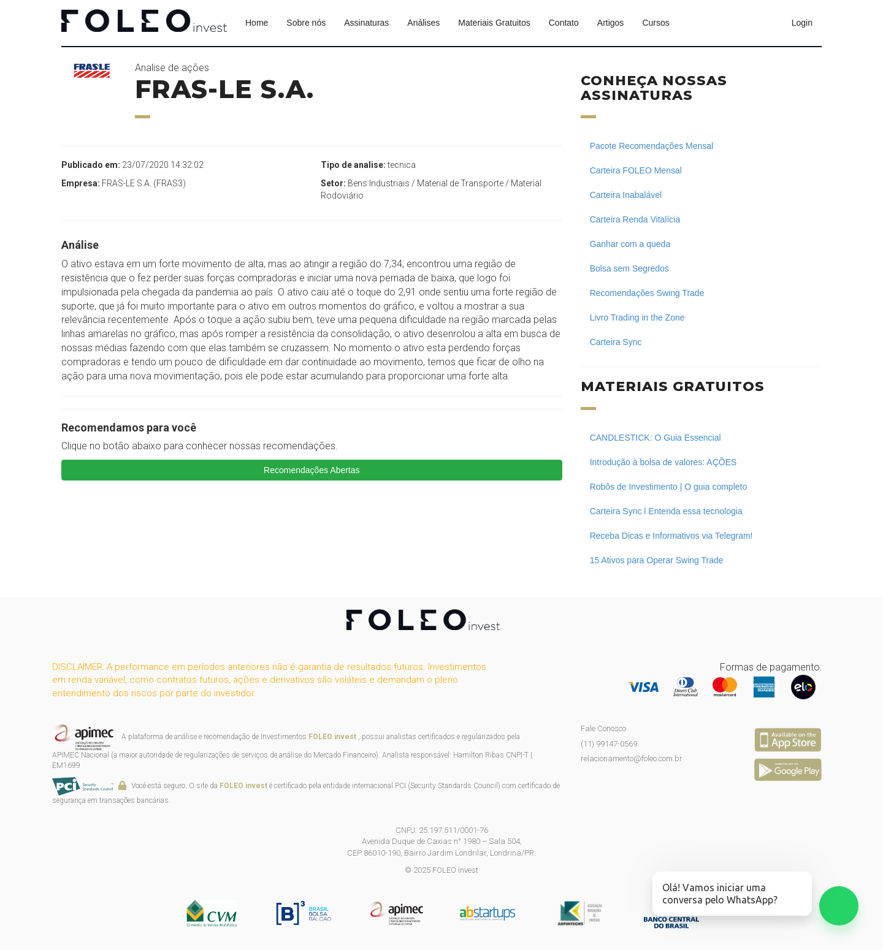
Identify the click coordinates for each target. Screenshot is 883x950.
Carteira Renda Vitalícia (635, 219)
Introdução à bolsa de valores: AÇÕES (663, 462)
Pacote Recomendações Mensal (652, 146)
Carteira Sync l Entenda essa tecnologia (666, 511)
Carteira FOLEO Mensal (636, 170)
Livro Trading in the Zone (637, 317)
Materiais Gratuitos (494, 23)
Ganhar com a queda (630, 244)
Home (256, 23)
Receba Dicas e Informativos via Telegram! (671, 536)
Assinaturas (366, 23)
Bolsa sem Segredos (629, 268)
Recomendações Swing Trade (647, 293)
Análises (423, 23)
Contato (564, 23)
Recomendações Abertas (311, 470)
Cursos (655, 23)
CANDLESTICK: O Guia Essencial (655, 438)
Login (802, 23)
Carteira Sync (616, 342)
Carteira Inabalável (626, 195)
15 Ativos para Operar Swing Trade (657, 560)
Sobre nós (306, 23)
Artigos (610, 23)
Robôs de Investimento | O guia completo (668, 487)
